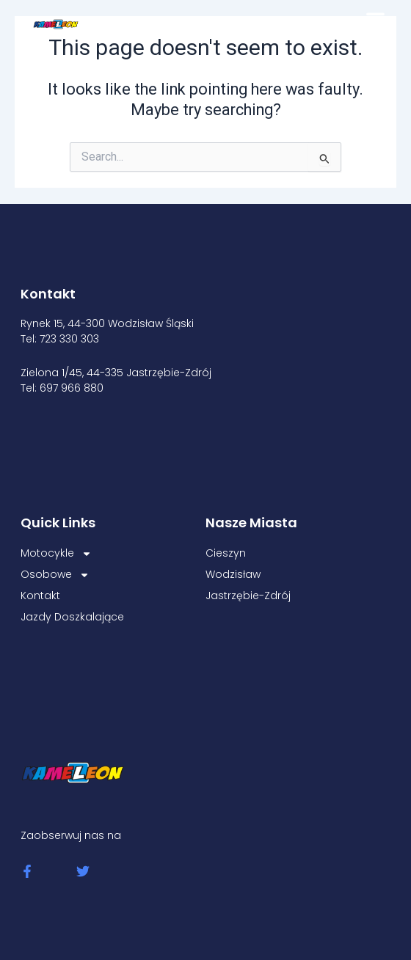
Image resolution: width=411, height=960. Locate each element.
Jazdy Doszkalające (72, 616)
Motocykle (56, 553)
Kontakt (40, 595)
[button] (375, 19)
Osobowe (55, 574)
